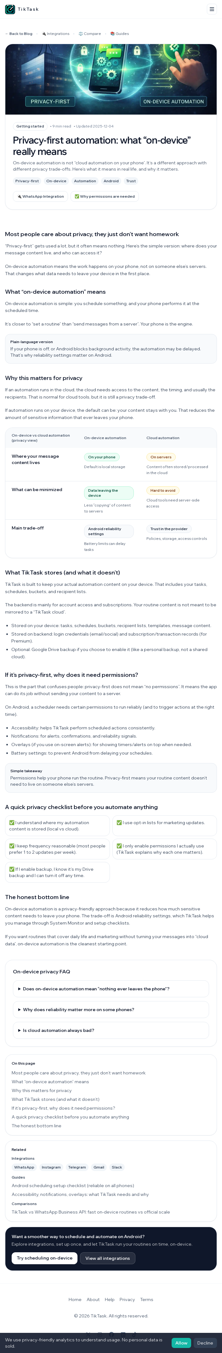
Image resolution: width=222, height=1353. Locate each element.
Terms (146, 1299)
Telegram (77, 1167)
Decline (205, 1343)
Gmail (99, 1167)
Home (75, 1299)
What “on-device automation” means (50, 1081)
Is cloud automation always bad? (58, 1030)
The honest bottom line (36, 1126)
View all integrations (107, 1258)
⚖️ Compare (89, 33)
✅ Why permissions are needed (105, 196)
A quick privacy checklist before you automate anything (70, 1117)
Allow (181, 1343)
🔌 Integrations (55, 33)
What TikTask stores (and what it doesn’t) (56, 1099)
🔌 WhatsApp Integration (40, 196)
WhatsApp (24, 1167)
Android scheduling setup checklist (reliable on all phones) (73, 1185)
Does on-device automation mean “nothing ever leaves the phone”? (96, 989)
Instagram (51, 1167)
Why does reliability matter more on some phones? (78, 1009)
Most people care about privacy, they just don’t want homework (79, 1073)
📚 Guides (119, 33)
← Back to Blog (18, 33)
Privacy (127, 1299)
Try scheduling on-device (44, 1258)
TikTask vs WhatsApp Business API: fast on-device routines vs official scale (91, 1212)
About (93, 1299)
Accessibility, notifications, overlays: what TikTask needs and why (80, 1194)
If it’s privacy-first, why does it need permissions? (63, 1108)
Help (110, 1299)
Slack (117, 1167)
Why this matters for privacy (42, 1090)
